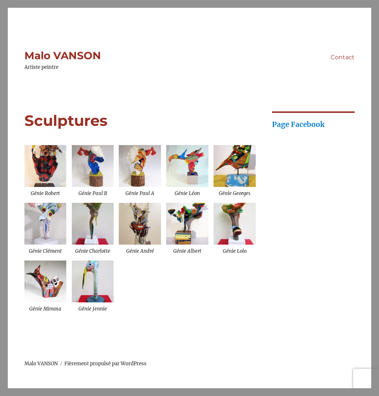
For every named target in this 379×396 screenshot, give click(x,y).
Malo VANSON (62, 55)
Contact (343, 57)
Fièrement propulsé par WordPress (105, 363)
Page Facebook (298, 124)
